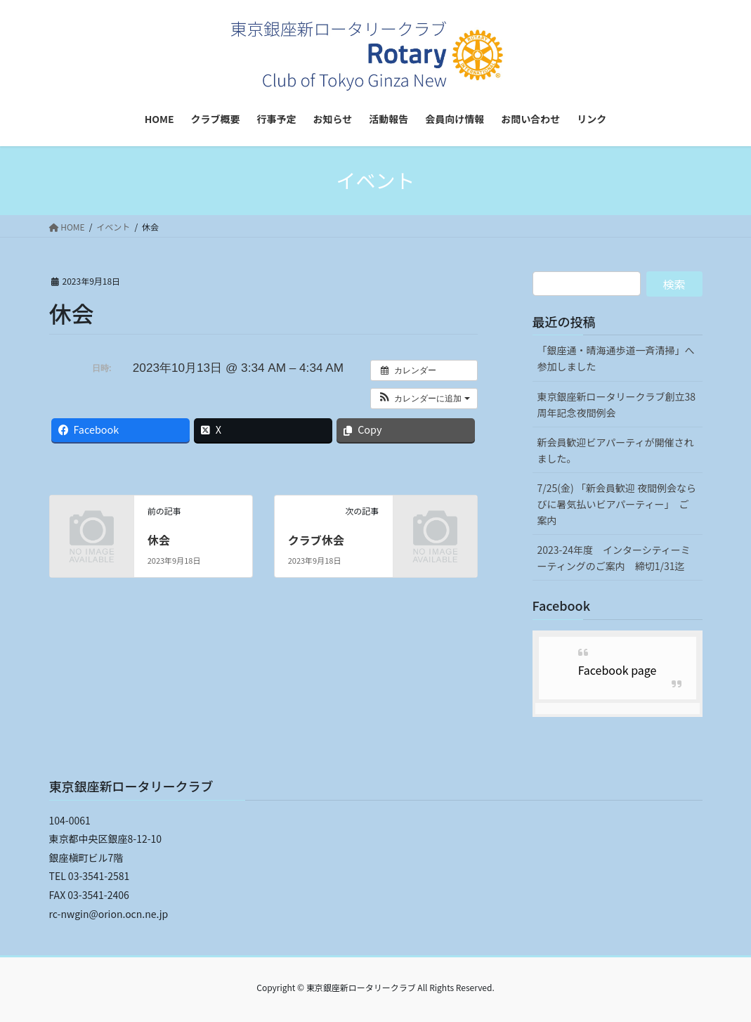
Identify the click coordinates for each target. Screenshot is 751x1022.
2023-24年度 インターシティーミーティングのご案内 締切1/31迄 (614, 558)
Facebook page (617, 669)
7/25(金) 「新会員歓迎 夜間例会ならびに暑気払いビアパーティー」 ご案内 (617, 504)
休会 (159, 539)
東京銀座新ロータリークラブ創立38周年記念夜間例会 (616, 404)
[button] (424, 398)
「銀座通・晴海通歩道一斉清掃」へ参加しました (616, 358)
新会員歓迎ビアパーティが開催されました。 (615, 450)
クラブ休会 (316, 539)
